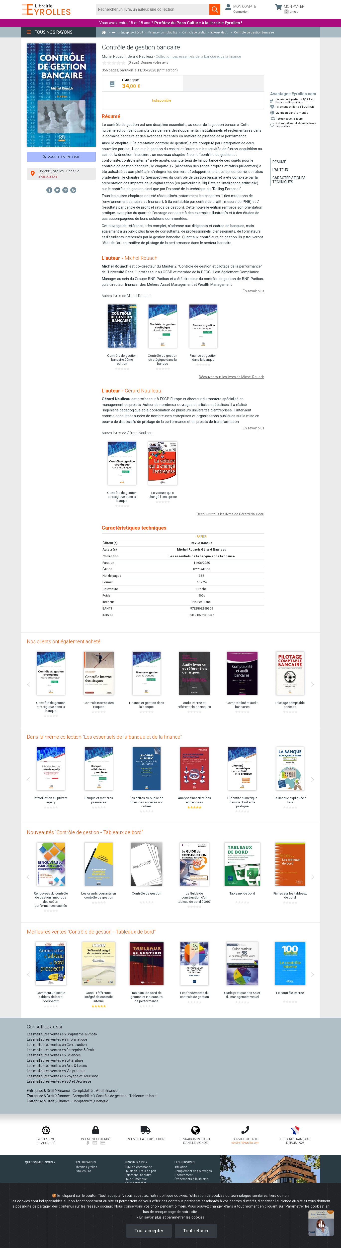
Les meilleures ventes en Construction (57, 1045)
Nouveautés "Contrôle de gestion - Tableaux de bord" (85, 832)
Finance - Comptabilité (75, 1091)
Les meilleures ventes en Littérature (55, 1060)
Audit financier (107, 1091)
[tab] (142, 83)
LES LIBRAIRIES (85, 1162)
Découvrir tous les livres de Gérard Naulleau (230, 514)
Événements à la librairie (191, 1179)
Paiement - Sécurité (138, 1175)
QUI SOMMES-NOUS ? (40, 1162)
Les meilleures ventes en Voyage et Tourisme (62, 1076)
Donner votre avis (154, 62)
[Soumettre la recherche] (214, 9)
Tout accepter (149, 1231)
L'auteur (280, 170)
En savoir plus (253, 291)
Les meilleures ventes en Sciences (54, 1055)
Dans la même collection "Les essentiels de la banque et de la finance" (104, 737)
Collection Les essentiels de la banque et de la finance (198, 56)
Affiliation (180, 1167)
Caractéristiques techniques (289, 180)
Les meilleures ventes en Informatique (57, 1039)
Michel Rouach (114, 56)
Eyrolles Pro (83, 1171)
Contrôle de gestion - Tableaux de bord (126, 1096)
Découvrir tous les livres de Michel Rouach (231, 377)
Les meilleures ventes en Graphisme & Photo (62, 1034)
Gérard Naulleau (140, 56)
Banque (102, 1101)
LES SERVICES (184, 1162)
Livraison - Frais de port (140, 1171)
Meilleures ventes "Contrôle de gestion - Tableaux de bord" (91, 932)
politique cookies (173, 1196)
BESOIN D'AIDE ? (136, 1162)
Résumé (279, 162)
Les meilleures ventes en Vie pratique (56, 1071)
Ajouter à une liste (61, 157)
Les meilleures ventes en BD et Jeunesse (59, 1081)
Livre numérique (136, 1179)
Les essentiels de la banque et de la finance (202, 556)
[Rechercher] (153, 9)
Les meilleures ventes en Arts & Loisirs (57, 1066)
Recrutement (183, 1175)
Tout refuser (196, 1231)
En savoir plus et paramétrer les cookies (171, 1217)
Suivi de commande (138, 1167)
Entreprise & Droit (40, 1091)
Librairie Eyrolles (86, 1167)
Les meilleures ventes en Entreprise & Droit (60, 1050)
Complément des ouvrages (193, 1171)
